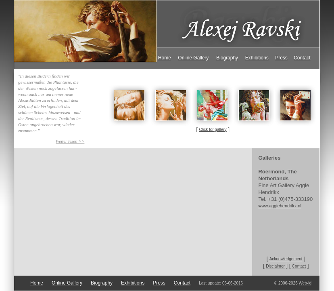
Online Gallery (193, 58)
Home (164, 58)
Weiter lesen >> (70, 141)
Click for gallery (212, 129)
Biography (227, 58)
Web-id (305, 283)
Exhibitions (257, 58)
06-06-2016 (232, 283)
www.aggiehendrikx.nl (279, 205)
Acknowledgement (286, 259)
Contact (302, 58)
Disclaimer (275, 266)
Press (281, 58)
